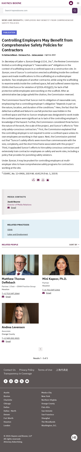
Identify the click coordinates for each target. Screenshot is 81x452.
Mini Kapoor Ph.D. (24, 55)
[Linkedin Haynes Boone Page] (16, 381)
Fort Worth (8, 418)
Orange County (8, 334)
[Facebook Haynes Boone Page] (6, 381)
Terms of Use (45, 369)
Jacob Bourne (13, 201)
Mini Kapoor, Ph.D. (54, 279)
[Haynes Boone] (11, 3)
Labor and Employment (17, 234)
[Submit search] (74, 10)
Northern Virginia (49, 400)
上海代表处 (62, 369)
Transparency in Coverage (18, 373)
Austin (6, 392)
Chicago (7, 403)
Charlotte (8, 400)
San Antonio (46, 411)
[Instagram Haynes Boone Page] (11, 381)
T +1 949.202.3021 (11, 338)
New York (45, 396)
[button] (48, 180)
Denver (7, 414)
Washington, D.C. (49, 425)
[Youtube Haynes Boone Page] (27, 381)
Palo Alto (45, 407)
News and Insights (12, 20)
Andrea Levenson (37, 55)
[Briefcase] (71, 3)
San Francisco (47, 414)
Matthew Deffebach (10, 55)
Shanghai (45, 418)
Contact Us (10, 369)
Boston (7, 396)
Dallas (6, 407)
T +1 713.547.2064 (11, 293)
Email (13, 207)
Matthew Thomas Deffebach (13, 280)
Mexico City (46, 392)
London (7, 425)
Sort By (73, 244)
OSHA (9, 229)
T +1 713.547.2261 (51, 290)
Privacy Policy (26, 369)
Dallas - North (10, 411)
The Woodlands (48, 422)
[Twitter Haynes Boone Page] (22, 381)
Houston (5, 289)
